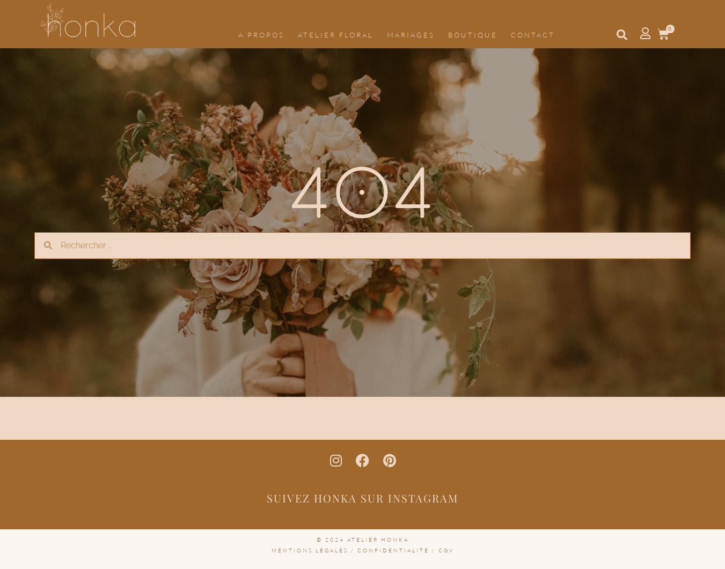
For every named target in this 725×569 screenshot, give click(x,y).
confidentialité (393, 550)
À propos (261, 35)
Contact (533, 35)
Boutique (472, 35)
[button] (622, 35)
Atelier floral (336, 35)
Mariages (411, 35)
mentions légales (310, 550)
